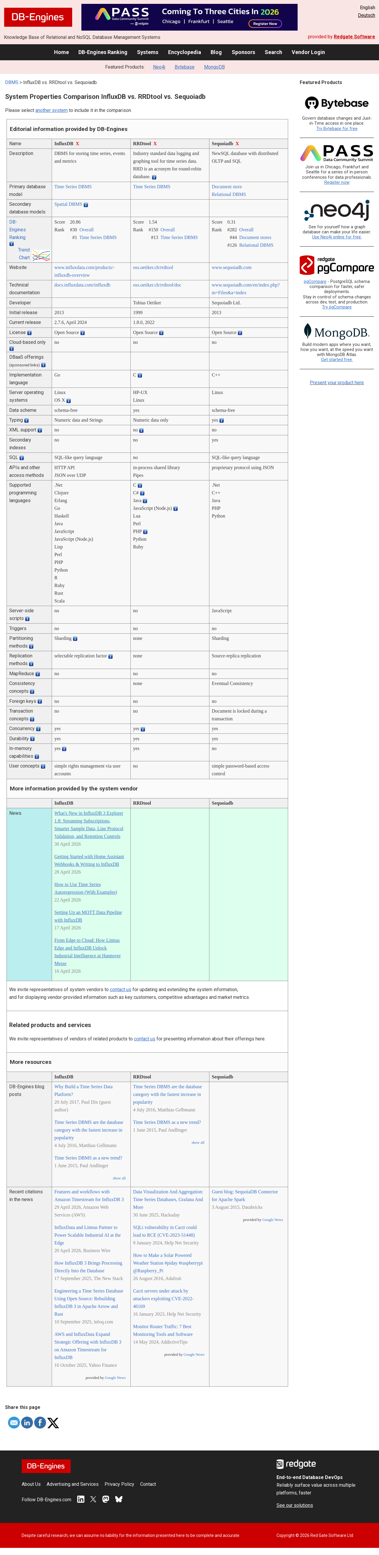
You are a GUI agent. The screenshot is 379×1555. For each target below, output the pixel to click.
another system (51, 110)
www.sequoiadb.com (232, 267)
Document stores (255, 237)
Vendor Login (308, 52)
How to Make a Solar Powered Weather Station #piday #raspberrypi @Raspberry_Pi (168, 1263)
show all (119, 1178)
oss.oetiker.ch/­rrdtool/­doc (157, 284)
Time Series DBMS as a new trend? (88, 1157)
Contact (148, 1484)
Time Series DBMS (73, 186)
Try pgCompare (337, 307)
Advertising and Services (73, 1484)
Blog (216, 52)
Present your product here (337, 382)
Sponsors (243, 52)
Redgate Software (354, 36)
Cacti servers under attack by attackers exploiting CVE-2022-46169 (163, 1298)
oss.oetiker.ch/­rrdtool (153, 267)
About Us (31, 1484)
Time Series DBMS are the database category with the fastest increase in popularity (88, 1130)
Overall (86, 229)
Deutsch (366, 15)
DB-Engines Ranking (102, 52)
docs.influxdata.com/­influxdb (82, 284)
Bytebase (185, 67)
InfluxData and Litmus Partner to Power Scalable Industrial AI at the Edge (87, 1235)
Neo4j (159, 67)
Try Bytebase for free (337, 128)
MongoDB (214, 67)
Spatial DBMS (68, 204)
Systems (147, 52)
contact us (120, 989)
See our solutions (295, 1505)
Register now (337, 182)
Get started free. (337, 359)
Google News (115, 1378)
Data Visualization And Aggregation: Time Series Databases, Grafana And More (168, 1199)
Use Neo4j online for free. (337, 237)
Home (61, 52)
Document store (227, 186)
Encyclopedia (184, 52)
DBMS (11, 82)
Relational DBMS (229, 194)
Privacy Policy (119, 1484)
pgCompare (315, 281)
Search (273, 52)
